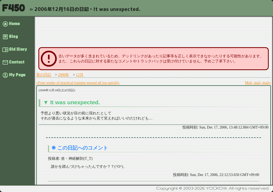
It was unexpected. (75, 102)
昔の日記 (43, 75)
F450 (13, 8)
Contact (17, 62)
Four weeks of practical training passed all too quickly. (79, 83)
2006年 (63, 75)
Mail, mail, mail (257, 83)
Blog (13, 36)
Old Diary (18, 49)
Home (14, 24)
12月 (79, 75)
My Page (17, 75)
